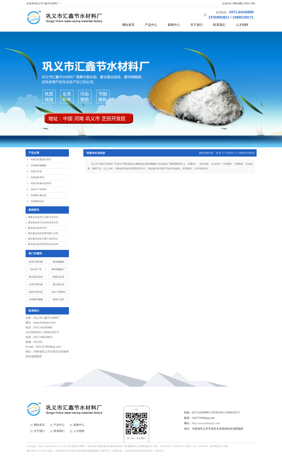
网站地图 (237, 3)
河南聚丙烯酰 (36, 299)
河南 (140, 450)
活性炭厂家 (36, 269)
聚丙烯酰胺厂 (58, 269)
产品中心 (151, 24)
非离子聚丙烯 (36, 284)
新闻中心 (174, 24)
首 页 (218, 153)
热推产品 (104, 450)
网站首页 (128, 24)
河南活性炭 (36, 171)
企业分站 (226, 3)
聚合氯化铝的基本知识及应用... (44, 244)
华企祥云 (159, 450)
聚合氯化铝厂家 (119, 446)
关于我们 (196, 24)
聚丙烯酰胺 (58, 261)
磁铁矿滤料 (58, 299)
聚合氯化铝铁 (36, 277)
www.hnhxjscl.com (45, 322)
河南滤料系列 (37, 177)
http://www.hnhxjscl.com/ (206, 423)
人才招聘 (242, 24)
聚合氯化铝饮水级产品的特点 (43, 238)
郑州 (136, 450)
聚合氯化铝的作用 (37, 228)
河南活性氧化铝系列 (40, 183)
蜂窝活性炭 (58, 277)
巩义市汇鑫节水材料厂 (47, 317)
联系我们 (219, 24)
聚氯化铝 (132, 446)
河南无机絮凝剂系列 (40, 159)
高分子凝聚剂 (58, 292)
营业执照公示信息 (219, 446)
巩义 (131, 450)
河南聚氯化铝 (37, 201)
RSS (246, 3)
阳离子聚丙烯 (36, 261)
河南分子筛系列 (38, 189)
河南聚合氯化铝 (38, 195)
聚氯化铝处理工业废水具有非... (44, 217)
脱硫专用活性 (36, 292)
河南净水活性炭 (246, 153)
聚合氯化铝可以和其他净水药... (44, 222)
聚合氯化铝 (58, 284)
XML (253, 3)
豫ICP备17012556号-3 (37, 450)
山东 (126, 450)
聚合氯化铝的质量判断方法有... (44, 233)
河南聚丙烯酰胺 (38, 165)
